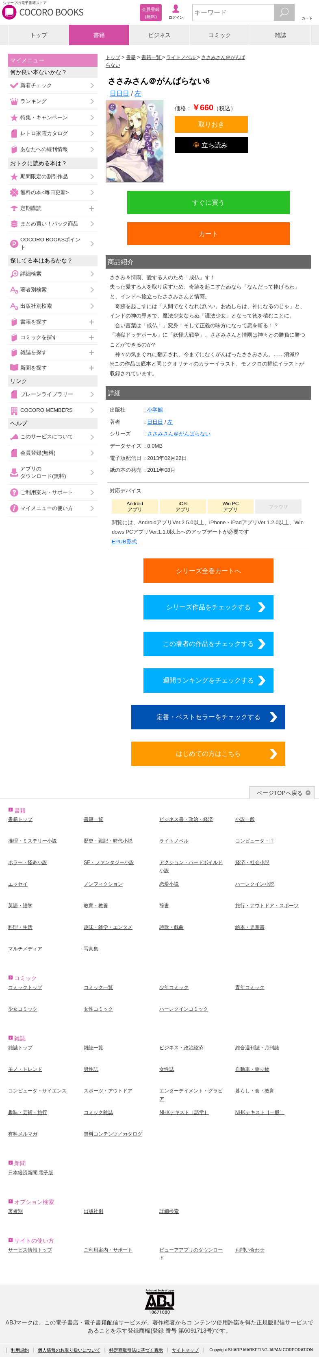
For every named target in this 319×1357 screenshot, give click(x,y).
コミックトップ (25, 987)
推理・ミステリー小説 (32, 841)
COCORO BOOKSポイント (50, 243)
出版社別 (93, 1211)
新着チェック (36, 85)
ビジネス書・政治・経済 (186, 819)
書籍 (99, 35)
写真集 (91, 949)
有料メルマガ (22, 1134)
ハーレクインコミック (183, 1009)
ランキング (33, 101)
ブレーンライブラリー (46, 394)
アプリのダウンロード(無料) (43, 472)
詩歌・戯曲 (171, 927)
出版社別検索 (36, 306)
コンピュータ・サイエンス (37, 1091)
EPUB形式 (124, 541)
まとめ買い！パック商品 (49, 224)
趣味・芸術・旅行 (27, 1112)
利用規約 (20, 1350)
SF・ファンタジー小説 (109, 862)
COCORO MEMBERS (46, 410)
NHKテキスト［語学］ (183, 1112)
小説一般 (245, 819)
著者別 (15, 1211)
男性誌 (91, 1069)
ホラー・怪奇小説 (27, 862)
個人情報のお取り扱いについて (69, 1350)
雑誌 (280, 35)
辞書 (164, 905)
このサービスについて (46, 436)
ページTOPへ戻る (280, 793)
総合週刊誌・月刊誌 (257, 1048)
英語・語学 (20, 905)
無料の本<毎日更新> (44, 192)
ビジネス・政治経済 (181, 1048)
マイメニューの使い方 (46, 508)
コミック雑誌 (98, 1112)
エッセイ (18, 884)
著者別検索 (33, 290)
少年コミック (174, 987)
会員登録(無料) (38, 453)
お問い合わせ (250, 1250)
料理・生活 (20, 927)
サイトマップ (185, 1350)
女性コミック (98, 1009)
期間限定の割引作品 (44, 176)
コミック (219, 35)
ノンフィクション (103, 884)
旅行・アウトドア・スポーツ (267, 905)
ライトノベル (174, 841)
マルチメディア (25, 949)
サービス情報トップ (30, 1250)
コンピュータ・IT (254, 841)
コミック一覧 (98, 987)
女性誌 (166, 1069)
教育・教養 (96, 905)
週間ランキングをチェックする (208, 680)
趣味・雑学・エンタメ (108, 927)
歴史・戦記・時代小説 (108, 841)
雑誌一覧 (93, 1048)
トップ (38, 35)
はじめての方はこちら (208, 753)
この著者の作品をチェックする (208, 643)
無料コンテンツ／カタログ (113, 1134)
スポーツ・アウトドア (108, 1091)
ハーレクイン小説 (254, 884)
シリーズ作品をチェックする (208, 607)
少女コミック (22, 1009)
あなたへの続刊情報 (44, 149)
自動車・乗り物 (252, 1069)
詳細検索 (30, 274)
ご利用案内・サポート (46, 492)
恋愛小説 (169, 884)
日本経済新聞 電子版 (30, 1172)
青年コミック (250, 987)
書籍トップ (20, 819)
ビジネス (159, 35)
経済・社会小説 (252, 862)
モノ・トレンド (25, 1069)
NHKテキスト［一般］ (259, 1112)
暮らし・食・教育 (254, 1091)
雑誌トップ (20, 1048)
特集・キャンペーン (44, 117)
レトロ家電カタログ (44, 133)
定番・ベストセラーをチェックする (208, 716)
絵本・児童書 (250, 927)
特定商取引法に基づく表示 (136, 1350)
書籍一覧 (93, 819)
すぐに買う (208, 202)
